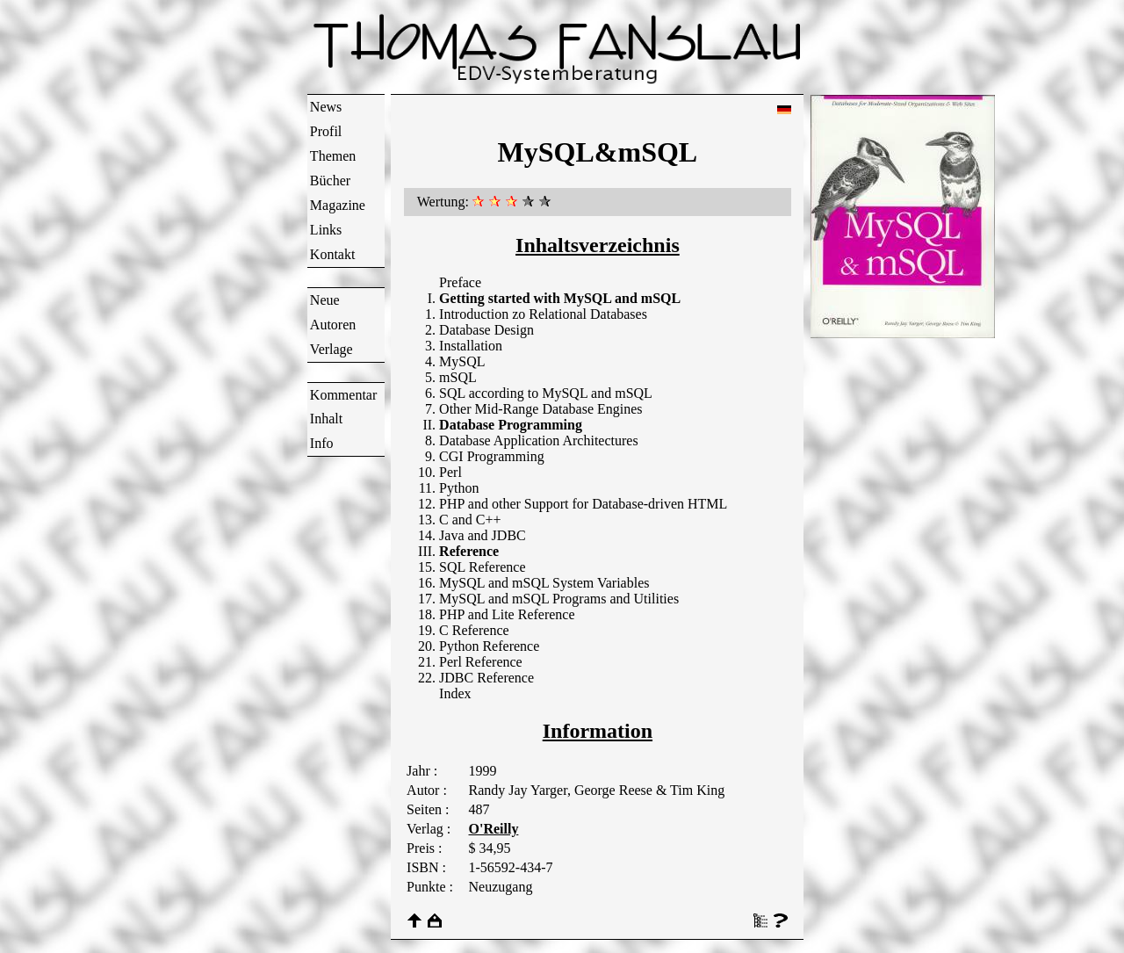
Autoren (333, 324)
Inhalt (326, 418)
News (326, 106)
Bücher (330, 180)
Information (597, 730)
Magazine (337, 205)
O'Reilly (494, 828)
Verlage (331, 349)
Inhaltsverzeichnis (597, 245)
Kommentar (343, 394)
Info (322, 443)
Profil (326, 131)
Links (326, 229)
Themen (333, 155)
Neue (325, 299)
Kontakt (333, 254)
